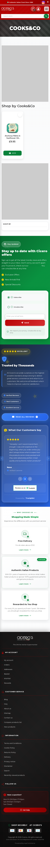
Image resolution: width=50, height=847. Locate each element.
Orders (5, 665)
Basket (6, 674)
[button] (20, 479)
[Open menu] (46, 9)
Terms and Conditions (12, 743)
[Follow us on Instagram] (43, 2)
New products (8, 727)
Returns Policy (9, 752)
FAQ (4, 704)
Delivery (6, 757)
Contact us (7, 718)
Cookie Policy (8, 748)
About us (6, 709)
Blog (5, 699)
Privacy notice (8, 762)
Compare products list (12, 722)
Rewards (6, 683)
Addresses (7, 669)
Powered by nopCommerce (25, 843)
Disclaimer (7, 766)
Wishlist (6, 678)
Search (5, 771)
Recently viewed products (13, 775)
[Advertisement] (25, 73)
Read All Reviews (25, 417)
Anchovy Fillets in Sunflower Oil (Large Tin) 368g (12, 138)
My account (7, 660)
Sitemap (6, 713)
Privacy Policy (35, 266)
